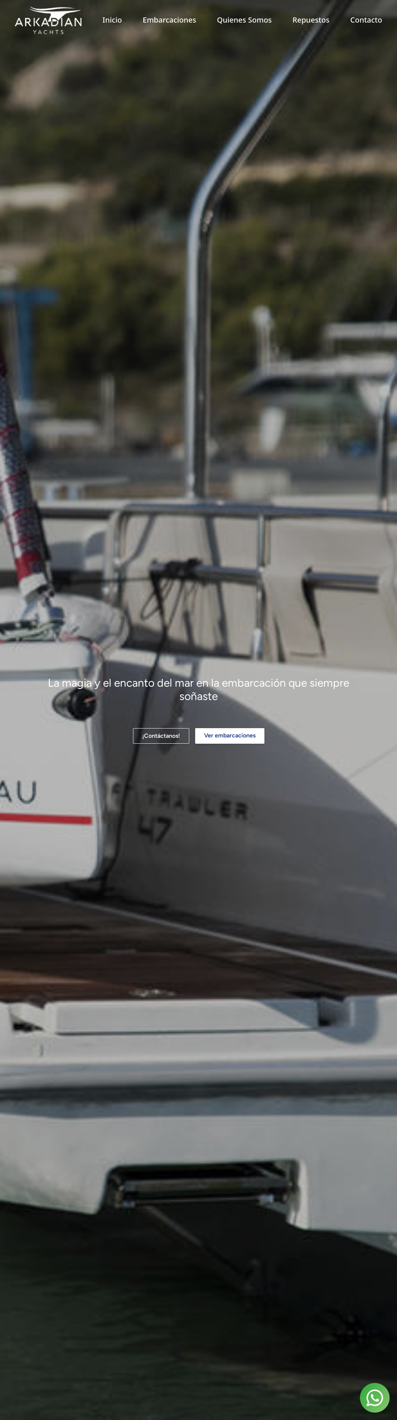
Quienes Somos (244, 20)
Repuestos (311, 20)
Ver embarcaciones (230, 735)
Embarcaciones (169, 20)
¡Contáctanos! (161, 735)
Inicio (112, 20)
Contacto (366, 20)
